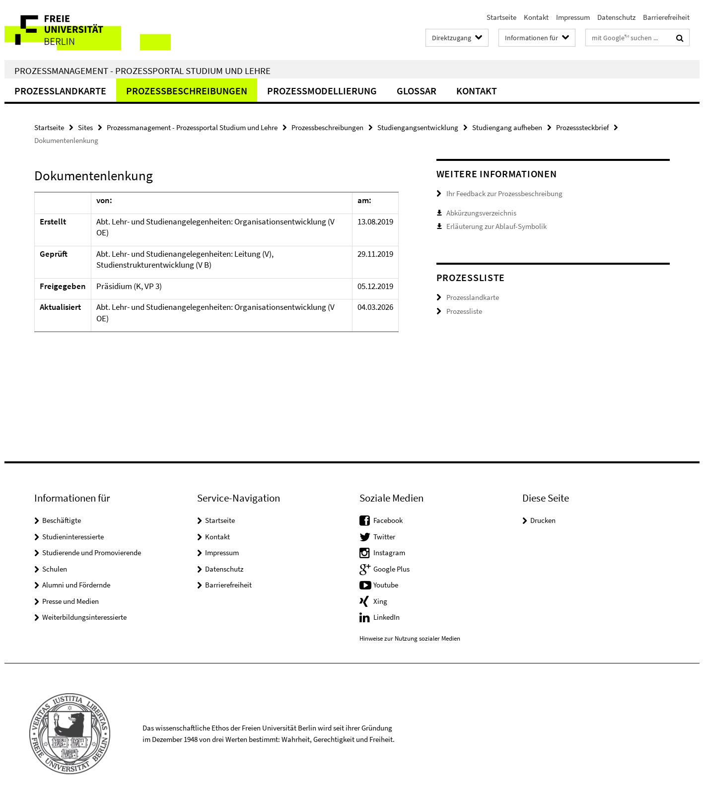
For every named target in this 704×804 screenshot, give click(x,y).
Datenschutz (616, 17)
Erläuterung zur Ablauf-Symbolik (496, 226)
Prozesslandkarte (60, 90)
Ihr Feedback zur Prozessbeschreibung (504, 193)
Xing (380, 601)
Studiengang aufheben (507, 127)
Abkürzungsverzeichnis (481, 213)
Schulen (54, 569)
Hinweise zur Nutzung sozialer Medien (409, 638)
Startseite (501, 17)
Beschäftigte (61, 520)
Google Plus (391, 569)
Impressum (573, 17)
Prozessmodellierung (322, 90)
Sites (85, 127)
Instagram (389, 552)
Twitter (384, 536)
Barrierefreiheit (666, 17)
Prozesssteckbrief (582, 127)
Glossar (416, 90)
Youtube (385, 584)
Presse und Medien (70, 601)
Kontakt (536, 17)
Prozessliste (464, 311)
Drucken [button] (543, 520)
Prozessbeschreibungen (186, 90)
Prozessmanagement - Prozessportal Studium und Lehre (142, 70)
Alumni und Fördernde (76, 584)
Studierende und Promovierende (91, 552)
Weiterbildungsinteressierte (84, 617)
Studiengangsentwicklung (417, 127)
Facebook (388, 520)
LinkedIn (386, 617)
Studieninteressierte (73, 536)
